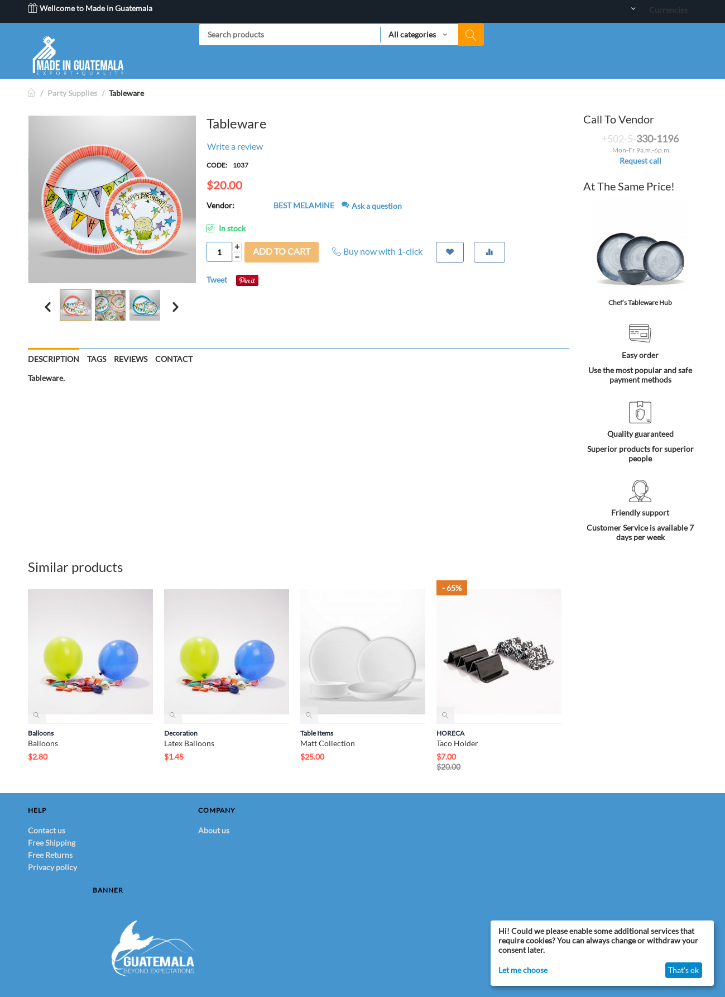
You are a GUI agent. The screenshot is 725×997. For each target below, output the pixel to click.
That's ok (683, 970)
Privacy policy (52, 867)
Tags (96, 359)
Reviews (130, 359)
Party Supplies (72, 93)
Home (32, 93)
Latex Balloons (189, 743)
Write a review (235, 146)
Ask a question (372, 206)
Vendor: (220, 205)
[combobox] (341, 34)
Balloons (41, 733)
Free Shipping (51, 842)
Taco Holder (457, 743)
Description (53, 359)
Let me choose (523, 970)
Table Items (316, 733)
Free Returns (50, 855)
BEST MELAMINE (303, 205)
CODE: (217, 165)
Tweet (217, 279)
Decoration (181, 733)
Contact (174, 359)
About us (213, 830)
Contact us (46, 830)
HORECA (450, 733)
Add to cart (281, 251)
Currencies (668, 10)
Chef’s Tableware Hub (640, 302)
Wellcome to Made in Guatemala (90, 8)
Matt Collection (327, 743)
